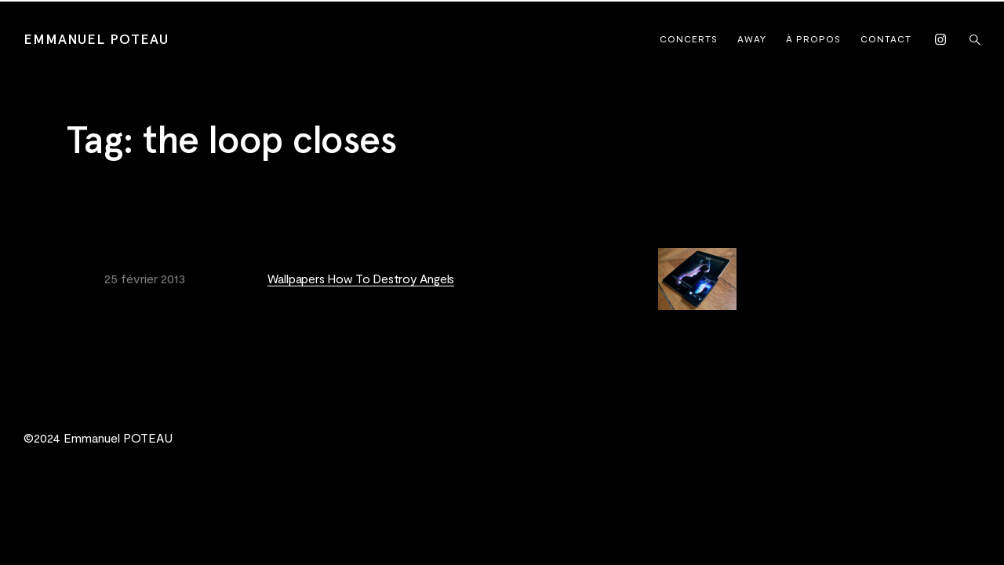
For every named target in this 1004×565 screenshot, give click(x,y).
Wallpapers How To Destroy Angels (360, 278)
